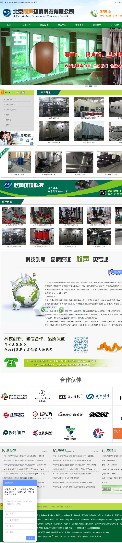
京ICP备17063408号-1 (68, 537)
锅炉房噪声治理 (78, 524)
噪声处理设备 (98, 515)
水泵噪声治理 (54, 118)
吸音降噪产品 (11, 99)
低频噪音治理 (81, 175)
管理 (56, 537)
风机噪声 (77, 515)
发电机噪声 (109, 515)
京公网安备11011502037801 (91, 537)
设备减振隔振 (42, 507)
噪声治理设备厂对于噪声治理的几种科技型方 (71, 482)
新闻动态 (97, 25)
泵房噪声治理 (100, 524)
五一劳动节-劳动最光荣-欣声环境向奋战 (19, 456)
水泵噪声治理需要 (50, 175)
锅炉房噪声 (89, 524)
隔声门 (8, 115)
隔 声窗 (60, 507)
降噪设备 (44, 25)
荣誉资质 (79, 25)
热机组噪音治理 (112, 175)
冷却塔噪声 (48, 520)
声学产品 (62, 25)
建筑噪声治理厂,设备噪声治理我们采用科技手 (71, 469)
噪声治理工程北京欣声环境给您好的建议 (19, 460)
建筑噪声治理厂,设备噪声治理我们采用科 (19, 469)
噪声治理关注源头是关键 (13, 478)
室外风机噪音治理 (19, 175)
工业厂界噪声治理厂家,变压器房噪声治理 (19, 474)
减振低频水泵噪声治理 (14, 225)
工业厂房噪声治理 (61, 520)
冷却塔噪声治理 (89, 142)
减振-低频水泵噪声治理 (99, 225)
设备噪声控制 (39, 524)
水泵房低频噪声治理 (70, 225)
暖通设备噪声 (96, 520)
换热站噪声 (58, 524)
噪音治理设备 (55, 515)
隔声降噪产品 (11, 105)
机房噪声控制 (38, 520)
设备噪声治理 (67, 515)
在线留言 (115, 25)
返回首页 (118, 2)
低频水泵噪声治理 (14, 247)
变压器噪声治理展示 (42, 247)
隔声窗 (8, 120)
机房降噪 (67, 524)
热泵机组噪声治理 (109, 520)
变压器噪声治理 (54, 142)
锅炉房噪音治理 (99, 247)
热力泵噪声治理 (112, 524)
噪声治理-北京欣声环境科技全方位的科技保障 (71, 487)
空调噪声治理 (87, 515)
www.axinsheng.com (80, 532)
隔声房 (8, 125)
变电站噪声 (85, 520)
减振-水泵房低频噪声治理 (42, 225)
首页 (9, 25)
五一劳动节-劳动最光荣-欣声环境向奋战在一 (71, 456)
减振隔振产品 (11, 110)
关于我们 (26, 25)
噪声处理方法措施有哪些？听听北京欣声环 (20, 465)
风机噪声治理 (74, 520)
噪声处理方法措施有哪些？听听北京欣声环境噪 (72, 465)
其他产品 (68, 507)
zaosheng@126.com (101, 532)
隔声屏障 (48, 524)
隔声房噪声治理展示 (89, 118)
